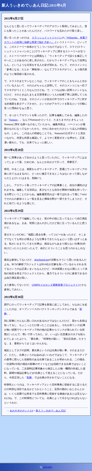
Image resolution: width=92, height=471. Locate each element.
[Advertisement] (46, 439)
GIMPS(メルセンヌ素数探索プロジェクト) (55, 285)
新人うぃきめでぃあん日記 (51, 410)
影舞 (29, 377)
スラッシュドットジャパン (47, 37)
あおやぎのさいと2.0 (21, 410)
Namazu (13, 119)
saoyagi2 (47, 467)
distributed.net (41, 259)
